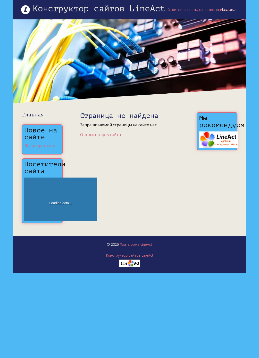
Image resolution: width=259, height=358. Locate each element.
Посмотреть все (39, 145)
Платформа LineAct (136, 244)
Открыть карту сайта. (101, 134)
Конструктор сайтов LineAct (129, 255)
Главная (229, 9)
